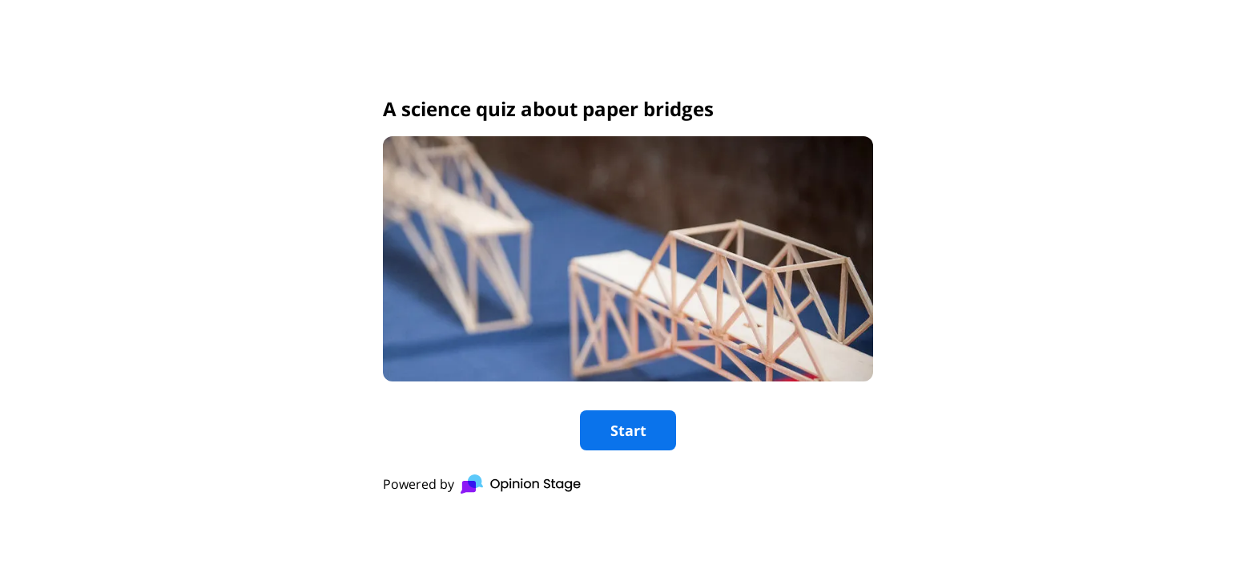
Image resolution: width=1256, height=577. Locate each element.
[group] (628, 288)
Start (628, 430)
